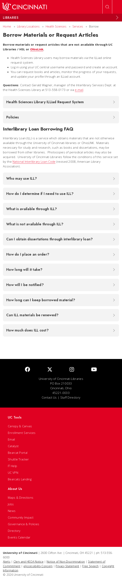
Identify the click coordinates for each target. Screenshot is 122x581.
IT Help (12, 466)
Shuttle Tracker (18, 459)
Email (11, 439)
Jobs (11, 504)
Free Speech (90, 566)
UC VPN (13, 472)
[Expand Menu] (117, 17)
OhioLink (36, 49)
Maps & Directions (20, 497)
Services (77, 26)
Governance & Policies (23, 524)
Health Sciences (56, 26)
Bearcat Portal (17, 453)
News (11, 511)
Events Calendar (19, 537)
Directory (14, 531)
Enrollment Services (22, 433)
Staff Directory (70, 397)
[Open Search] (107, 7)
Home (7, 26)
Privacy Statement (67, 566)
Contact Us (49, 397)
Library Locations (28, 26)
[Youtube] (94, 369)
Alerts (6, 561)
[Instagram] (72, 369)
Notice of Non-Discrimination (66, 561)
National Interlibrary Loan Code (34, 161)
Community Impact (20, 517)
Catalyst (13, 446)
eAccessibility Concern (38, 566)
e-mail (79, 90)
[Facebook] (27, 369)
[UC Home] (24, 7)
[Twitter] (49, 369)
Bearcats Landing (20, 479)
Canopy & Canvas (20, 426)
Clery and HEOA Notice (28, 561)
